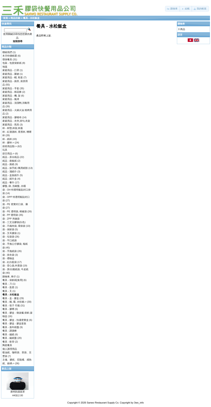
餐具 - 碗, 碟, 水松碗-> (14, 301)
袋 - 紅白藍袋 (9, 262)
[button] (172, 9)
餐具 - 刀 (7, 283)
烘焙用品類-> (9, 146)
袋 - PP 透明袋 (10, 215)
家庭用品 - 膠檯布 (12, 117)
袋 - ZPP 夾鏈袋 (11, 218)
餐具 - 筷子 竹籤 (11, 305)
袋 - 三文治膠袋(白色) (13, 222)
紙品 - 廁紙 (8, 164)
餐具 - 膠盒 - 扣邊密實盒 (15, 320)
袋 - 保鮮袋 (8, 229)
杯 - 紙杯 (7, 139)
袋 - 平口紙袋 (9, 240)
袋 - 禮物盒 (8, 258)
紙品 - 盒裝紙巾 (10, 175)
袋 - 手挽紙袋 (9, 251)
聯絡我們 (7, 52)
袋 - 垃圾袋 (8, 236)
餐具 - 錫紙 (8, 334)
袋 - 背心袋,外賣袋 (12, 265)
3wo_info (139, 402)
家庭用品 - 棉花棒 (12, 92)
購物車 (181, 23)
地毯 (4, 66)
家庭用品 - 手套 (10, 88)
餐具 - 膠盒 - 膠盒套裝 (14, 323)
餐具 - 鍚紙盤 (9, 338)
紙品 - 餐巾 (8, 182)
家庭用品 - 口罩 (10, 70)
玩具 (4, 149)
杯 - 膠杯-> (8, 142)
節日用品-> (8, 153)
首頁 (5, 18)
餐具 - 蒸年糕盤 (10, 327)
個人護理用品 (9, 349)
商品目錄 (15, 18)
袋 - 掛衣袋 (8, 254)
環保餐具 (7, 59)
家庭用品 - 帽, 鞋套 (12, 77)
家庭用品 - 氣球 (10, 99)
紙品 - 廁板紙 (9, 160)
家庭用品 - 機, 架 (11, 95)
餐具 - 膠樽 (8, 309)
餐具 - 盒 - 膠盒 (10, 298)
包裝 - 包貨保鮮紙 (12, 63)
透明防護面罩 (17, 391)
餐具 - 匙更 (8, 287)
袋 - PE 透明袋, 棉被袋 (14, 211)
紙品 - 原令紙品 (10, 157)
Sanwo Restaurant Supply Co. (103, 402)
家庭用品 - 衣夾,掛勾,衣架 (16, 121)
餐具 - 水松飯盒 (31, 18)
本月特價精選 (9, 55)
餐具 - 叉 (7, 291)
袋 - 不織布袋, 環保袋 (13, 226)
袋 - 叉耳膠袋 (9, 233)
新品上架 (6, 368)
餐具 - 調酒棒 (9, 330)
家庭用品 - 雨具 (10, 124)
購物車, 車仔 (9, 276)
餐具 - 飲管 (8, 341)
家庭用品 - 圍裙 (10, 74)
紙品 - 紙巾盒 (9, 178)
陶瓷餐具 (7, 345)
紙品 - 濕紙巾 (9, 171)
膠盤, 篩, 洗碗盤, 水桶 (14, 186)
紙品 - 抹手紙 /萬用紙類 (15, 168)
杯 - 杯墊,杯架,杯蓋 (12, 128)
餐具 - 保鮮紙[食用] (12, 280)
